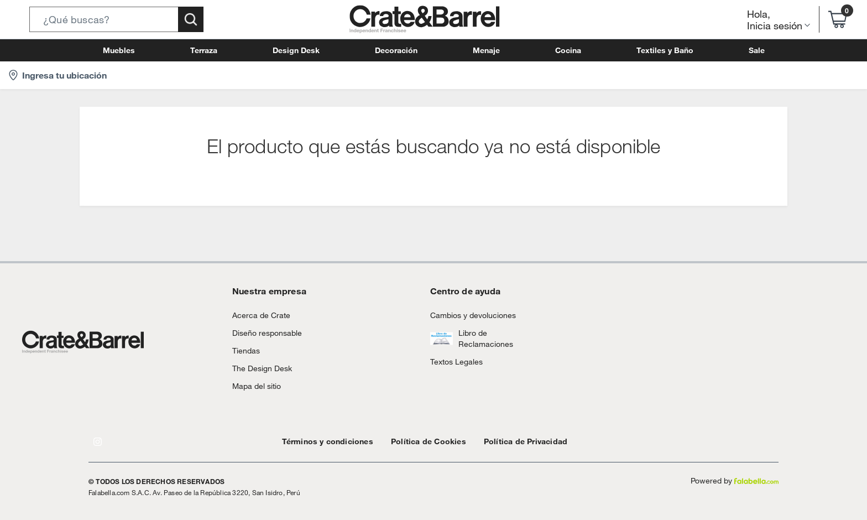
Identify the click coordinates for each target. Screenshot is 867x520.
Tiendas (244, 350)
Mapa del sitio (254, 386)
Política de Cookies (412, 441)
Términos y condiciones (322, 441)
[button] (116, 19)
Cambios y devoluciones (468, 315)
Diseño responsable (262, 333)
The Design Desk (259, 368)
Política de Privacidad (499, 441)
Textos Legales (453, 361)
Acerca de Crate (257, 315)
